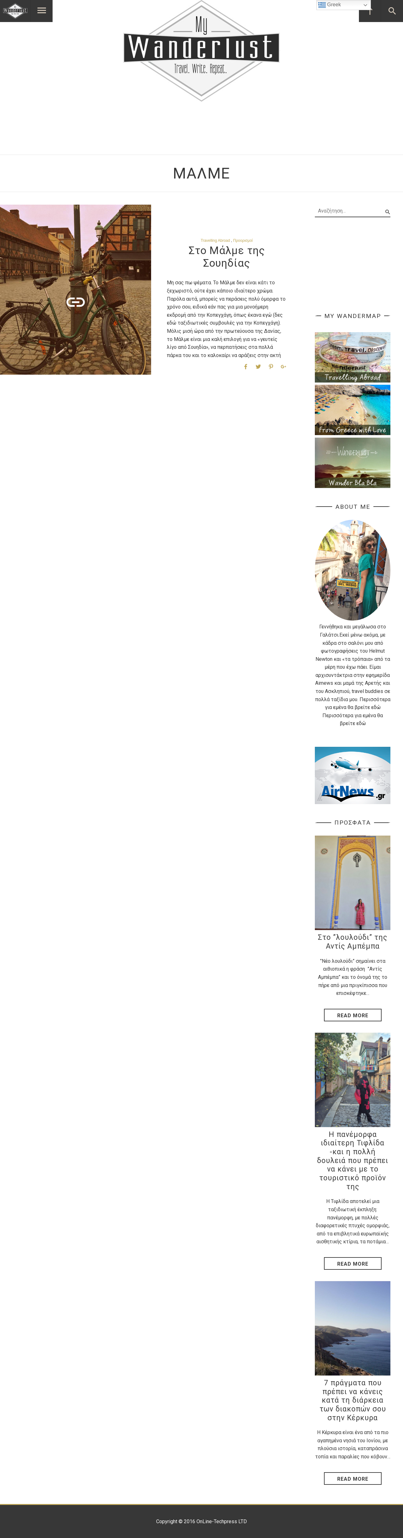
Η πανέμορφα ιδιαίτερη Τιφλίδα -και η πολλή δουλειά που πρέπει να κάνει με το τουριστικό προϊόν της (352, 1160)
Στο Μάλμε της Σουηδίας (227, 256)
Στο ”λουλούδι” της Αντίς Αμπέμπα (352, 942)
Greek (329, 5)
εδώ (376, 707)
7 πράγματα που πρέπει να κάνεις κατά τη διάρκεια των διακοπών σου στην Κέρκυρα (353, 1400)
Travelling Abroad (215, 240)
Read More (352, 1016)
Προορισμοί (243, 240)
